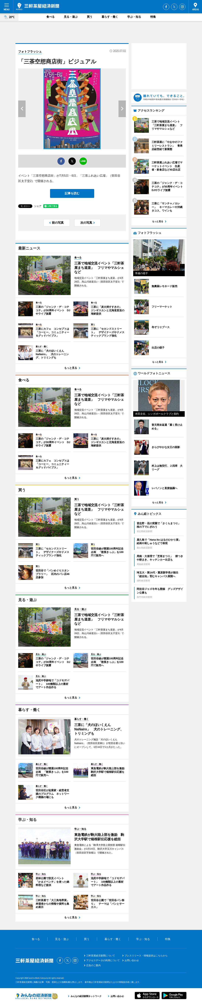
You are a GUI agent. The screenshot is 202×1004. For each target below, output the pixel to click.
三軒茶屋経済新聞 (37, 6)
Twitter (174, 7)
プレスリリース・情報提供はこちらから (146, 955)
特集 (153, 16)
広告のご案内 (93, 965)
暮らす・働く (110, 16)
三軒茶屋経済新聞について (100, 955)
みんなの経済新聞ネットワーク (36, 996)
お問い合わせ (132, 960)
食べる (50, 16)
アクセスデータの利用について (103, 960)
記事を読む (72, 193)
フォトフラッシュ (30, 51)
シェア (37, 206)
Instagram (182, 7)
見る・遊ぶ (71, 16)
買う (89, 16)
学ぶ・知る (134, 16)
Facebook (166, 7)
